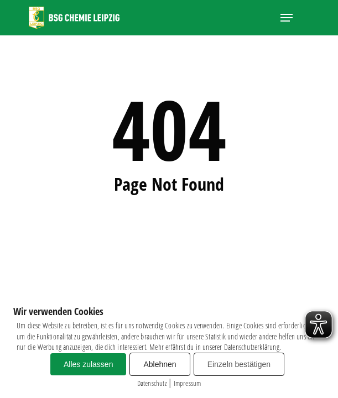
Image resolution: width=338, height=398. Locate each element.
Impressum (187, 383)
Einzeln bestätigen (239, 364)
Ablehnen (159, 364)
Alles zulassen (88, 364)
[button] (286, 17)
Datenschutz (152, 383)
